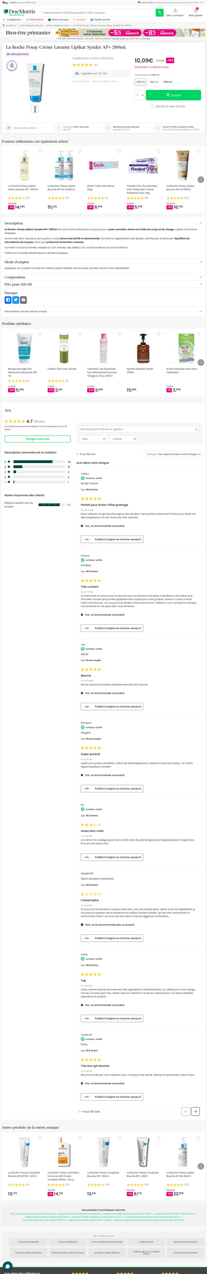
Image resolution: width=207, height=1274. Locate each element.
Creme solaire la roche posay (106, 1242)
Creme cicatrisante (28, 1242)
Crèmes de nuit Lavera (185, 1253)
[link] (25, 421)
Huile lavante (146, 1242)
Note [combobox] (94, 439)
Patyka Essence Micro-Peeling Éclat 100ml (46, 1217)
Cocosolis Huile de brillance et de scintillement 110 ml (151, 1217)
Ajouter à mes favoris (168, 106)
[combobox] (177, 454)
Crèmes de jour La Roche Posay (146, 1253)
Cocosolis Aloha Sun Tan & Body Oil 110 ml (44, 1220)
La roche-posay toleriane (28, 1253)
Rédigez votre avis (38, 439)
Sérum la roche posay (185, 1242)
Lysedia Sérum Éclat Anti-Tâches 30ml (174, 1213)
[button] (175, 12)
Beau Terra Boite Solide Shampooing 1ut (79, 1213)
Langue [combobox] (125, 439)
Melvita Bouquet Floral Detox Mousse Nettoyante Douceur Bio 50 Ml (149, 1220)
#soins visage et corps (104, 81)
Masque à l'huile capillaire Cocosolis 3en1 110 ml (96, 1217)
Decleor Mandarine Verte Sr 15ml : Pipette (90, 1220)
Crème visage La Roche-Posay (67, 1253)
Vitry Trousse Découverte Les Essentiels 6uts (32, 1213)
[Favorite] (40, 151)
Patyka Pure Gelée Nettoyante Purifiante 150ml (127, 1213)
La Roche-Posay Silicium (107, 1253)
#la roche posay (80, 81)
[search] (160, 13)
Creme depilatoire (67, 1242)
